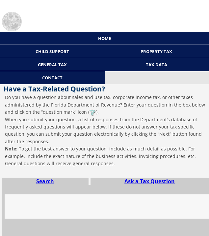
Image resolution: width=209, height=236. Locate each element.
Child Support (52, 51)
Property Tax (156, 51)
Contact (52, 78)
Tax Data (156, 65)
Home (104, 38)
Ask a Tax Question (149, 181)
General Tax (52, 65)
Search (45, 181)
